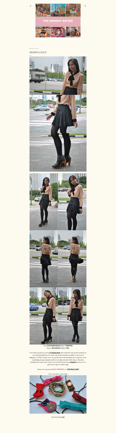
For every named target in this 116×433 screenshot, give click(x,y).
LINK (63, 417)
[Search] (85, 5)
